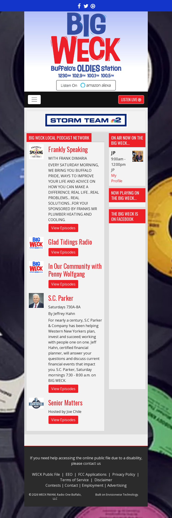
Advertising (117, 485)
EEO (69, 474)
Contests (53, 485)
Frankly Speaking (68, 149)
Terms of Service (75, 479)
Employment (92, 485)
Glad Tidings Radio (70, 241)
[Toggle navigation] (34, 99)
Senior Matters (65, 402)
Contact (71, 485)
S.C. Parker (60, 298)
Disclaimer (103, 479)
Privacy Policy (123, 474)
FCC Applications (92, 474)
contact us (92, 463)
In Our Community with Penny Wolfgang (75, 269)
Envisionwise (114, 495)
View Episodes (63, 227)
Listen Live (131, 99)
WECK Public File (46, 474)
